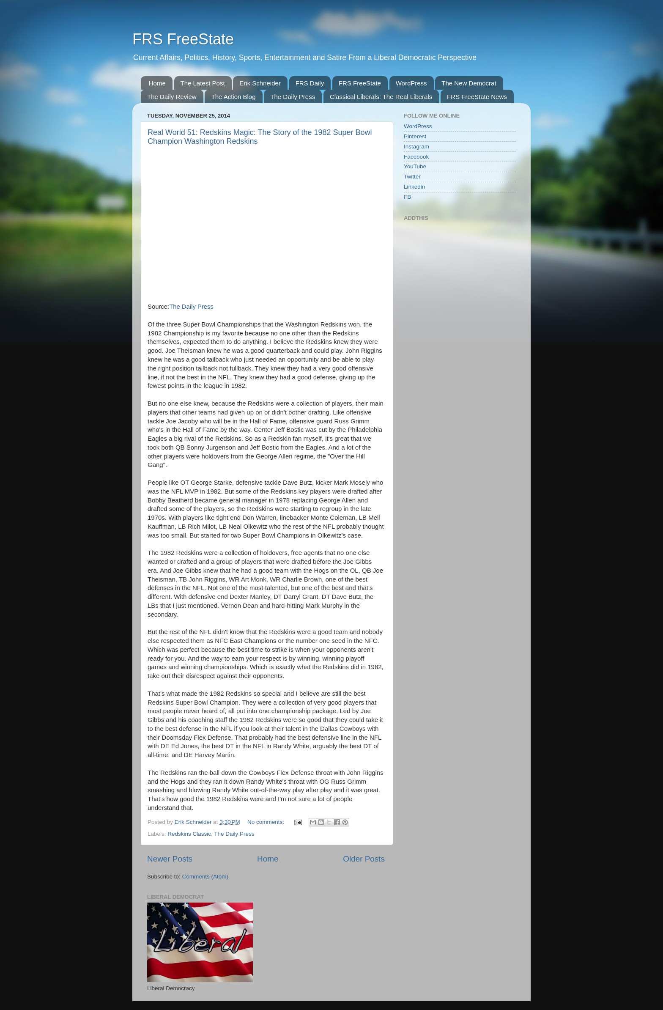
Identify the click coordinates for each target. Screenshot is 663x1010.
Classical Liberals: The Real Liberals (381, 96)
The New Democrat (468, 83)
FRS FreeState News (477, 96)
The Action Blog (233, 96)
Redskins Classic (189, 834)
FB (407, 197)
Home (157, 83)
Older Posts (364, 858)
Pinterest (415, 136)
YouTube (415, 166)
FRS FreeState (183, 39)
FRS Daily (310, 83)
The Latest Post (203, 83)
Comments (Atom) (205, 876)
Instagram (416, 146)
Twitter (412, 176)
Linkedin (414, 187)
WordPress (411, 83)
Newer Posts (169, 858)
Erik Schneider (260, 83)
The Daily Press (292, 96)
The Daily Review (172, 96)
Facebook (416, 157)
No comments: (266, 822)
